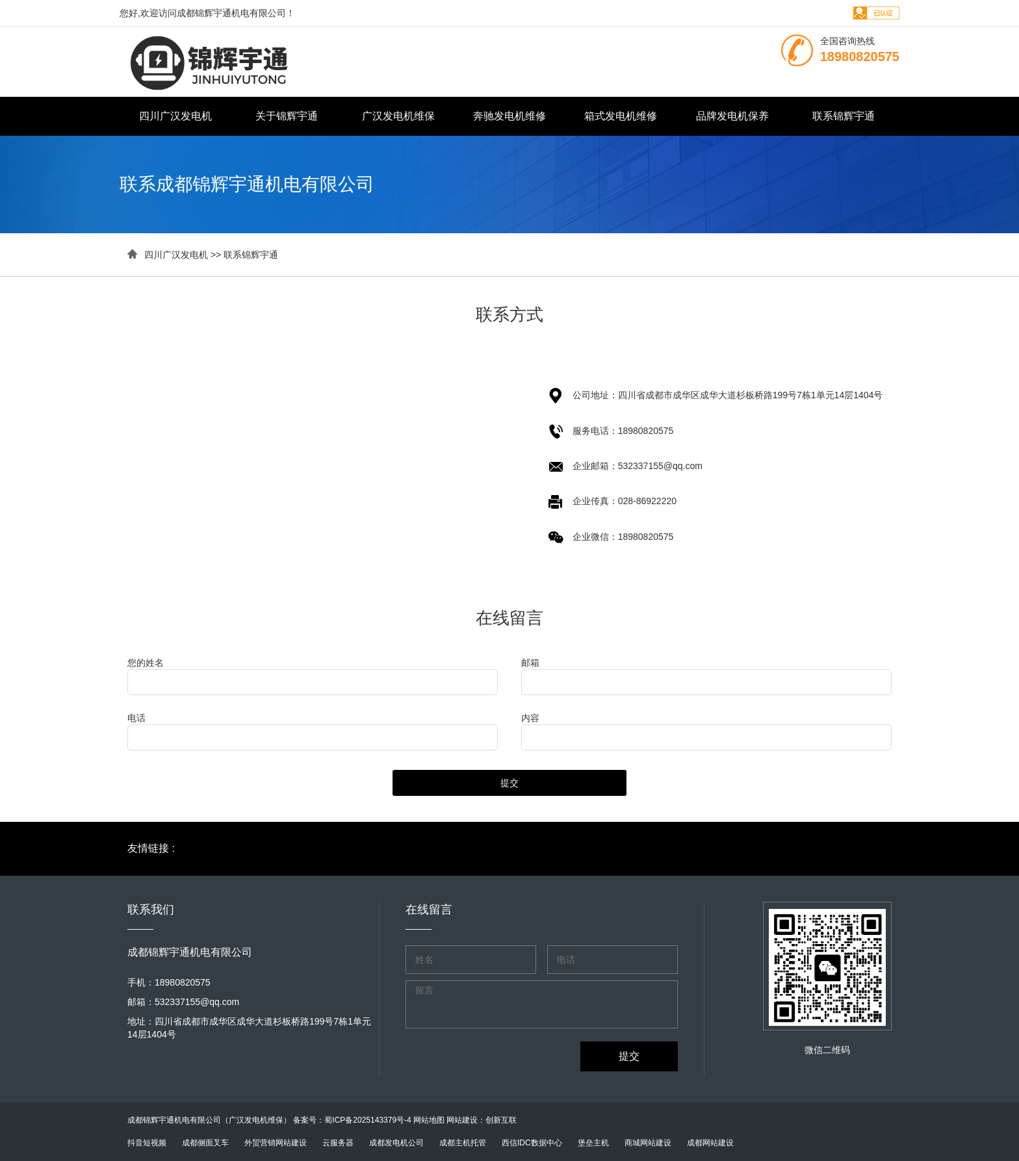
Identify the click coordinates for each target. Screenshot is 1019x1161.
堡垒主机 (593, 1142)
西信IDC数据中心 (532, 1142)
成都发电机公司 (396, 1142)
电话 (136, 718)
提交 (509, 783)
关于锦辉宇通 (286, 115)
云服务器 (338, 1142)
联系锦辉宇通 (843, 115)
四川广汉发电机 (175, 115)
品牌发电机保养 (732, 115)
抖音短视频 (146, 1142)
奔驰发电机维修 (509, 115)
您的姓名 (145, 662)
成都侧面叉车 (205, 1142)
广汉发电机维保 (398, 115)
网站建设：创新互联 (481, 1120)
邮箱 (530, 662)
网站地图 (429, 1120)
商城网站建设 (648, 1142)
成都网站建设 (710, 1142)
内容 (530, 718)
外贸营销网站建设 (275, 1142)
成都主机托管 (462, 1142)
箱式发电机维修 (620, 115)
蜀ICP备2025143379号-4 (367, 1120)
